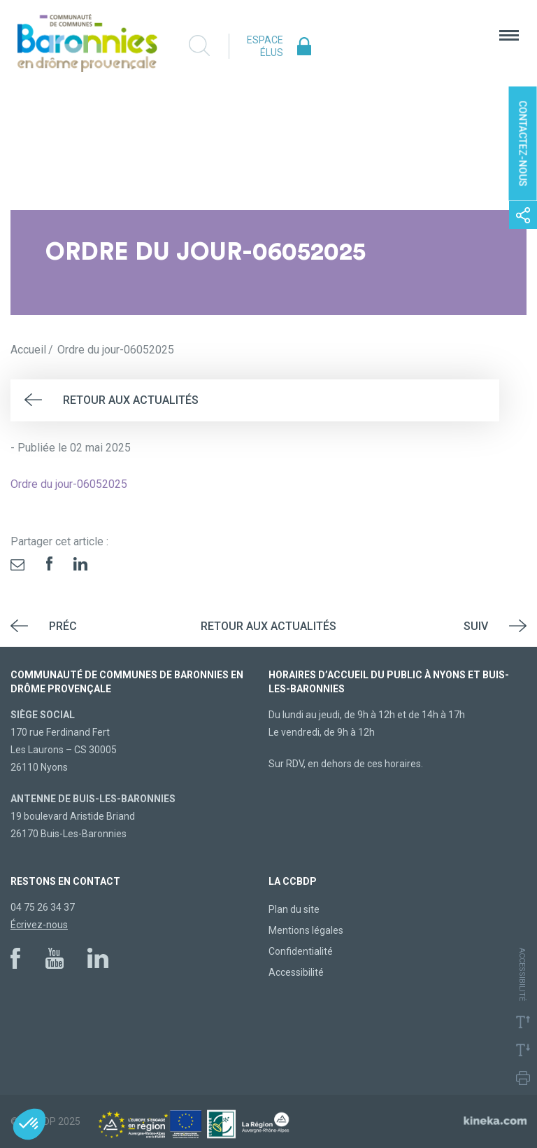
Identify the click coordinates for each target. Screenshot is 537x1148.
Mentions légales (305, 930)
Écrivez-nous (39, 924)
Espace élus (265, 46)
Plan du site (294, 909)
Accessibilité (296, 972)
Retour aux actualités (131, 400)
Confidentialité (300, 951)
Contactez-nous (523, 144)
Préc (63, 626)
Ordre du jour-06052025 (68, 484)
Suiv (476, 626)
